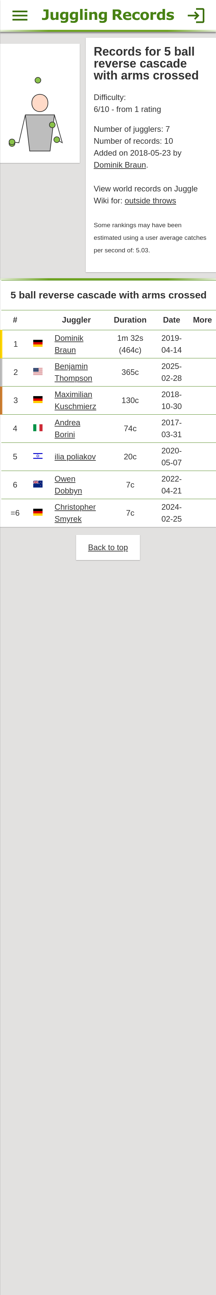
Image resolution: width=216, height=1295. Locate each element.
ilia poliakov (75, 456)
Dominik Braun (120, 164)
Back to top (108, 547)
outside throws (150, 200)
